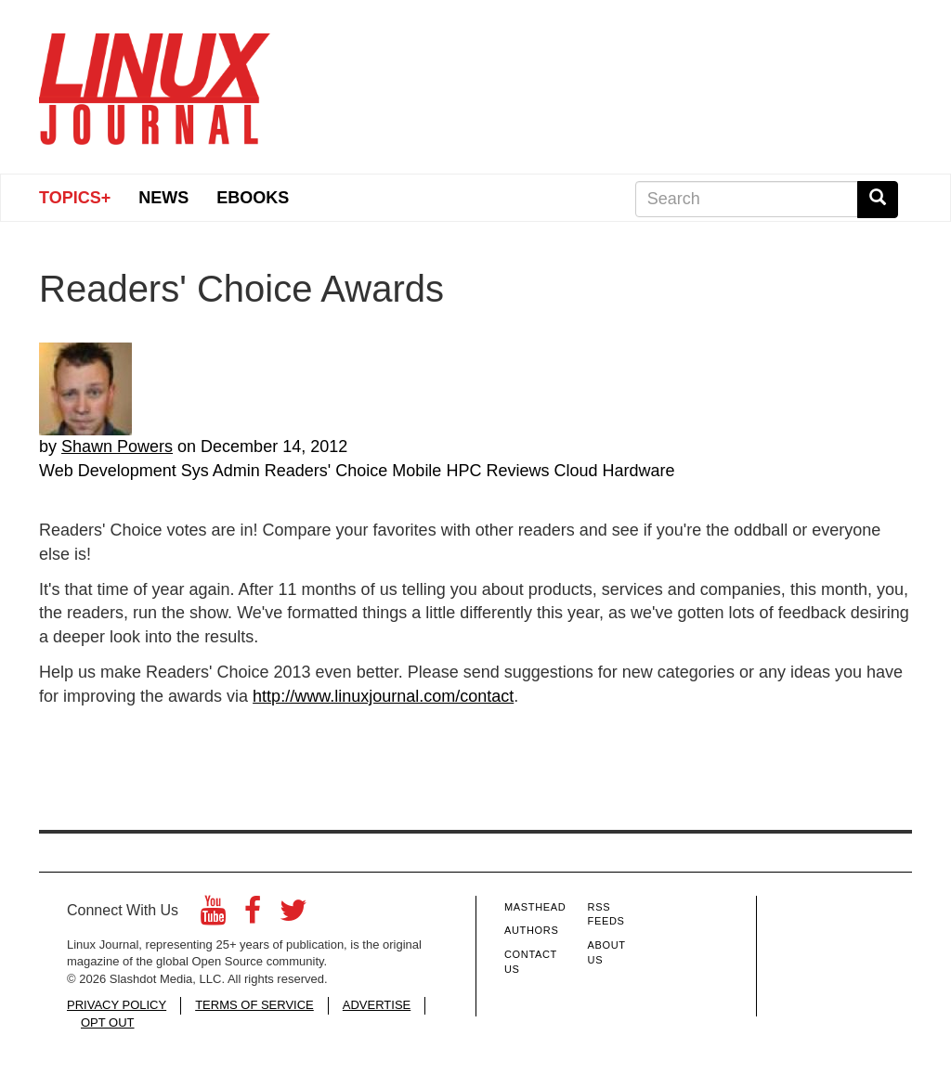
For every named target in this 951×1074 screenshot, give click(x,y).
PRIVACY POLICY (116, 1005)
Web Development (107, 470)
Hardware (639, 470)
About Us (607, 952)
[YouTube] (213, 916)
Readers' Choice (326, 470)
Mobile (416, 470)
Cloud (575, 470)
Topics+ (75, 197)
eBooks (252, 197)
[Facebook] (252, 916)
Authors (531, 930)
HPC (463, 470)
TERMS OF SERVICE (254, 1005)
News (163, 197)
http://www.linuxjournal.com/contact (383, 696)
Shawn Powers (117, 446)
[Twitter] (293, 916)
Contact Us (530, 962)
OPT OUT (108, 1022)
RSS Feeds (606, 914)
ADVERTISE (376, 1005)
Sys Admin (220, 470)
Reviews (517, 470)
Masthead (535, 906)
